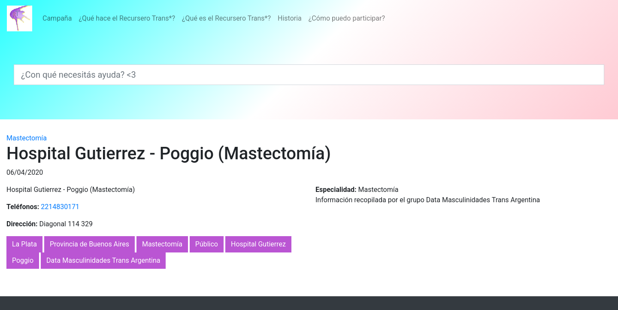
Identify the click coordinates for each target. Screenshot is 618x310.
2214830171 (60, 207)
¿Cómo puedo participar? (347, 18)
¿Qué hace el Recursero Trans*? (127, 18)
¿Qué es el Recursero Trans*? (226, 18)
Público (206, 244)
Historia (290, 18)
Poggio (22, 260)
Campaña (57, 18)
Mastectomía (26, 138)
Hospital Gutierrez (258, 244)
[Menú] (213, 18)
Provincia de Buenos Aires (89, 244)
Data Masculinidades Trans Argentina (103, 260)
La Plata (24, 244)
